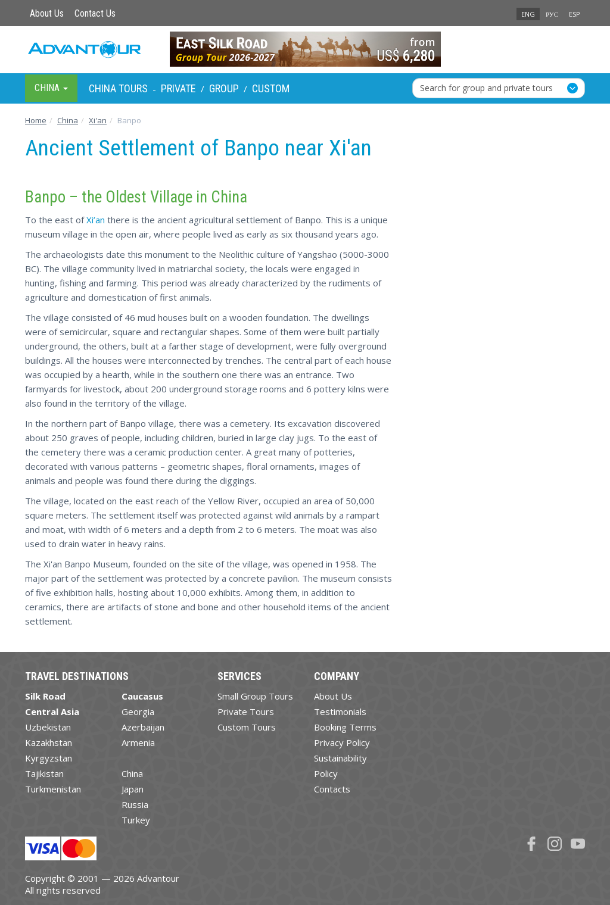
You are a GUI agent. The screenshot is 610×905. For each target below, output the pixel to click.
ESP (574, 14)
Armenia (138, 742)
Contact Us (95, 13)
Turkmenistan (53, 789)
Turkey (136, 820)
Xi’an (95, 220)
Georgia (138, 711)
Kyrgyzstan (48, 758)
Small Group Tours (255, 696)
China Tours (118, 88)
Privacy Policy (342, 742)
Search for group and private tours (486, 87)
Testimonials (340, 711)
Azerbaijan (143, 727)
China (132, 773)
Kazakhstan (48, 742)
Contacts (332, 789)
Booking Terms (345, 727)
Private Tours (245, 711)
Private (178, 88)
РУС (552, 14)
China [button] (51, 87)
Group (224, 88)
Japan (133, 789)
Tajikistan (44, 773)
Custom (271, 88)
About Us (47, 13)
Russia (135, 804)
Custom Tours (246, 727)
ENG (528, 14)
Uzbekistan (48, 727)
